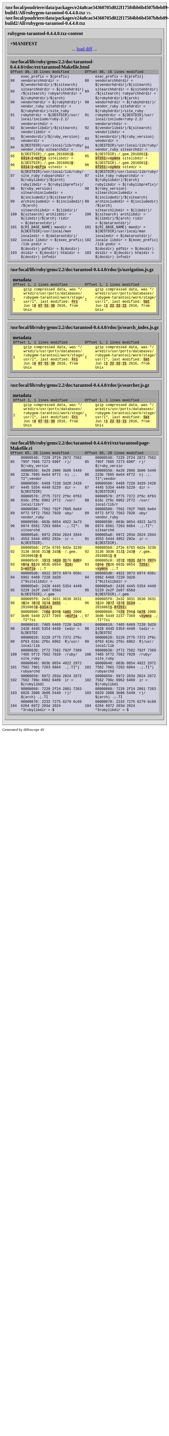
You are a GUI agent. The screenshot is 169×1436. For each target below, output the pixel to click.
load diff (84, 48)
